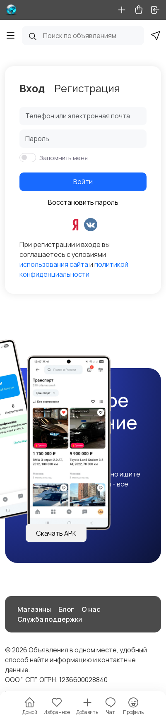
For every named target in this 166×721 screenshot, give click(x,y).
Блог (66, 609)
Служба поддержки (49, 619)
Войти (83, 181)
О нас (91, 609)
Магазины (34, 609)
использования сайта (53, 264)
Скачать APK (56, 533)
